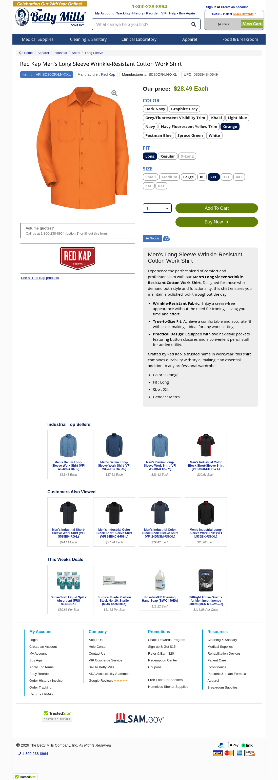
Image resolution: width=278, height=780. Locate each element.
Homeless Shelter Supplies (168, 687)
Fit (146, 147)
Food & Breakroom (240, 39)
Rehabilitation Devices (224, 653)
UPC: (188, 74)
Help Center (98, 647)
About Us (96, 640)
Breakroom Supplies (223, 687)
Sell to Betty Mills (101, 667)
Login (33, 640)
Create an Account (234, 7)
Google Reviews (101, 680)
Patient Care (217, 660)
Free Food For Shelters (165, 680)
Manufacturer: (88, 74)
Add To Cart (217, 208)
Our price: (156, 89)
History (138, 13)
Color (151, 100)
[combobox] (157, 208)
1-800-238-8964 (53, 233)
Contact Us (97, 653)
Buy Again (187, 13)
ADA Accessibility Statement (110, 674)
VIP (164, 13)
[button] (24, 148)
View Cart (252, 24)
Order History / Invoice (46, 680)
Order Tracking (40, 687)
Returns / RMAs (41, 694)
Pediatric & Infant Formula (227, 674)
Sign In (211, 7)
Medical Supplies (38, 39)
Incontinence (217, 667)
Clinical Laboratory (139, 39)
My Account (104, 13)
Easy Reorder (39, 674)
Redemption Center (162, 660)
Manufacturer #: (134, 74)
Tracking (123, 13)
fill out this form (95, 233)
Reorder (152, 13)
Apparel (189, 39)
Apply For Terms (41, 667)
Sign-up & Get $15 (162, 647)
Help (172, 13)
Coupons (155, 667)
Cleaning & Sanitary (88, 39)
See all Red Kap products (40, 278)
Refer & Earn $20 (161, 653)
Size (148, 168)
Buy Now (217, 222)
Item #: (28, 74)
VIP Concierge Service (105, 660)
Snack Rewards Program (166, 640)
